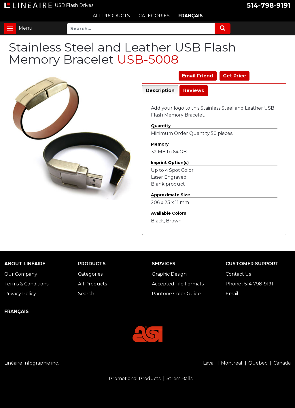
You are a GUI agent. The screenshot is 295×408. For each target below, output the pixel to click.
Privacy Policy (20, 293)
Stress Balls (179, 378)
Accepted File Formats (178, 284)
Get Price (234, 76)
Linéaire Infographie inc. (31, 363)
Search (86, 293)
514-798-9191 (269, 5)
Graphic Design (169, 274)
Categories (90, 274)
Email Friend (197, 76)
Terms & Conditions (26, 284)
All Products (92, 284)
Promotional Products (134, 378)
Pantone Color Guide (176, 293)
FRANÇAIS (190, 15)
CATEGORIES (154, 15)
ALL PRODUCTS (111, 15)
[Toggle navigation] (10, 28)
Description (160, 90)
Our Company (20, 274)
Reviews (193, 90)
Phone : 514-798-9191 (249, 284)
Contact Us (238, 274)
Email (232, 293)
